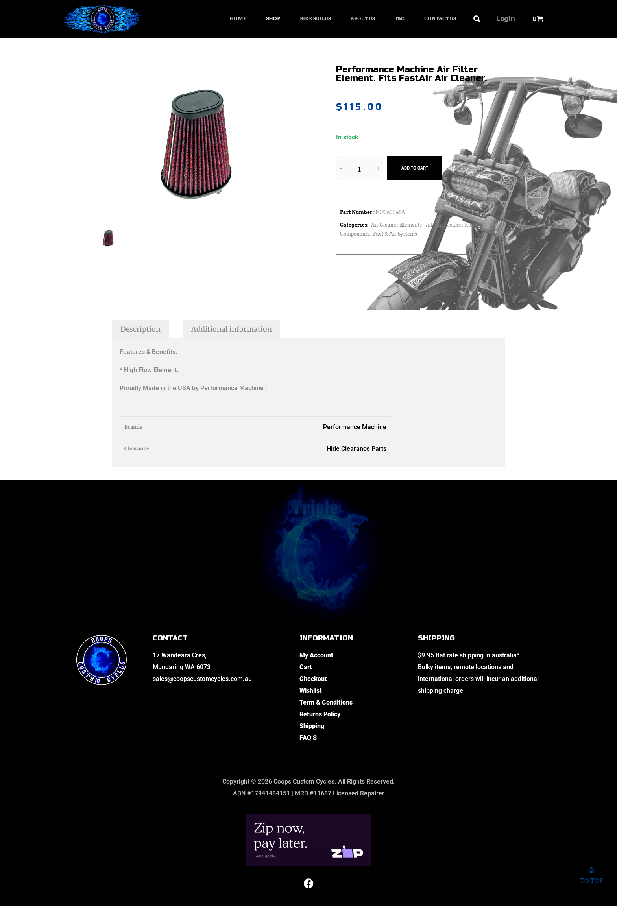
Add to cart (414, 168)
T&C (400, 19)
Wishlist (310, 690)
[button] (477, 19)
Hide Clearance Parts (356, 448)
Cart (305, 667)
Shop (273, 19)
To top (591, 874)
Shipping (311, 726)
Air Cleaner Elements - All (401, 225)
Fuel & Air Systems (395, 234)
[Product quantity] (359, 169)
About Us (363, 19)
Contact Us (440, 19)
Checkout (313, 679)
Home (237, 19)
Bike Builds (315, 19)
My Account (316, 655)
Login (505, 18)
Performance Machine (354, 427)
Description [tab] (140, 329)
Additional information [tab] (231, 329)
